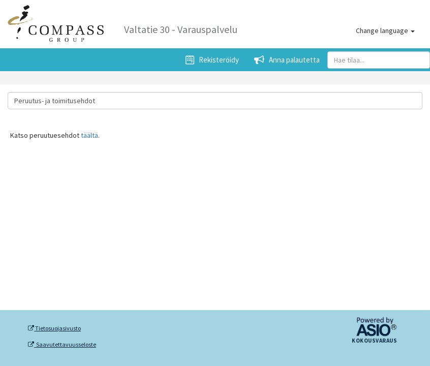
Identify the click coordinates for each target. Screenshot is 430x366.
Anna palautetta (287, 60)
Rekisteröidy (212, 60)
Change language (385, 30)
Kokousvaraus (374, 341)
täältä (89, 135)
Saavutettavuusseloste (62, 345)
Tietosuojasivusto (54, 328)
